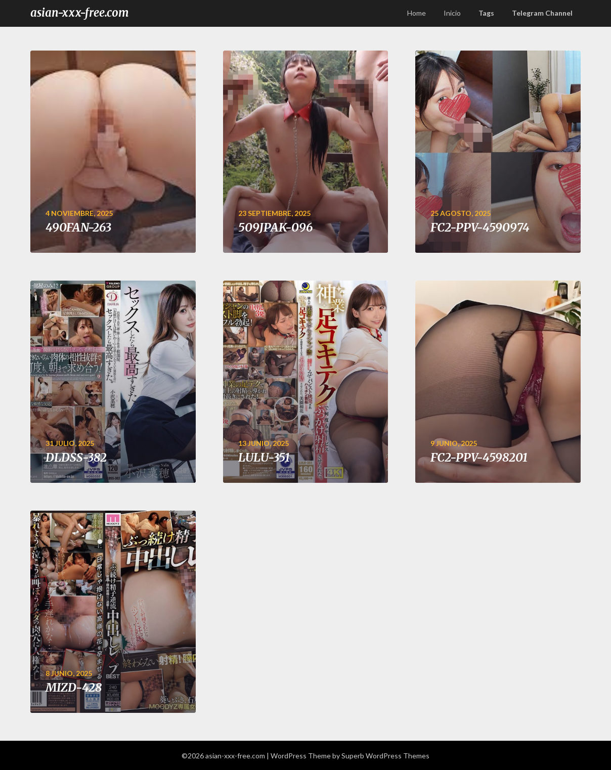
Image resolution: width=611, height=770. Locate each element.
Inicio (452, 13)
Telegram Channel (542, 13)
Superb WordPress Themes (385, 755)
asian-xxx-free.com (79, 13)
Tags (486, 13)
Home (416, 13)
